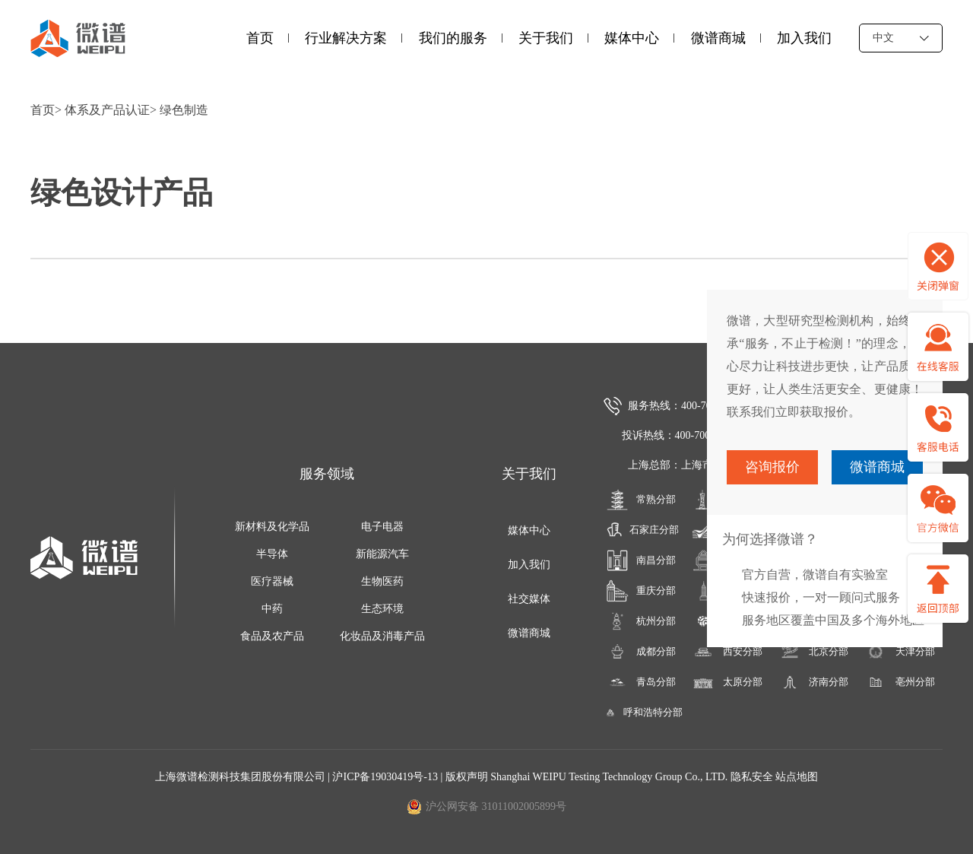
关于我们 (545, 38)
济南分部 (813, 682)
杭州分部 (641, 621)
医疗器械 (272, 581)
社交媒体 (529, 599)
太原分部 (727, 682)
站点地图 (796, 777)
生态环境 (382, 608)
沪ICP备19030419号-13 (386, 777)
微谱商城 (718, 38)
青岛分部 (641, 682)
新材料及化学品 (272, 526)
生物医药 (382, 581)
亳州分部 (899, 682)
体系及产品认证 (107, 109)
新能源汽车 (382, 554)
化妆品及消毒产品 (382, 636)
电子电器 (382, 526)
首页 (260, 38)
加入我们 (804, 38)
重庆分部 (641, 590)
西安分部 (727, 651)
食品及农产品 (272, 636)
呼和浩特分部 (641, 712)
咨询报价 (772, 467)
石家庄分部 (640, 530)
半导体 (272, 554)
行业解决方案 (346, 38)
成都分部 (641, 651)
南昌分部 (641, 560)
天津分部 (899, 651)
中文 (901, 37)
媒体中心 (631, 38)
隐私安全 (752, 777)
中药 (272, 608)
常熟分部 (641, 499)
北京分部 (813, 651)
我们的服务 (453, 38)
